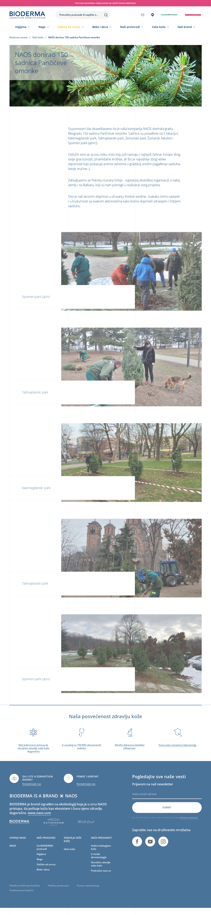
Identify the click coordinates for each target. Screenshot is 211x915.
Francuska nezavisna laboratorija (177, 749)
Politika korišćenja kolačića (25, 890)
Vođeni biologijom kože (101, 851)
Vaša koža (159, 27)
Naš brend (185, 27)
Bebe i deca (100, 27)
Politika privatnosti (58, 890)
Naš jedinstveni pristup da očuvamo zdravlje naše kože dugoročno (33, 752)
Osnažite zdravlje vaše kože (100, 868)
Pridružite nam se (101, 875)
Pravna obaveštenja (88, 890)
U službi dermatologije (99, 860)
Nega (41, 27)
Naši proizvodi (130, 27)
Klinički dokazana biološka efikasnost (129, 750)
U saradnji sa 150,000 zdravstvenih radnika (81, 750)
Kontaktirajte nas (31, 788)
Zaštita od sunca (69, 27)
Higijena (21, 27)
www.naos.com (39, 817)
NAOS (13, 850)
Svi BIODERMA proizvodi (45, 851)
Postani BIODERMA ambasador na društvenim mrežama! (105, 3)
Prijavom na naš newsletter (152, 788)
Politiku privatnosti (188, 821)
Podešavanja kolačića (21, 894)
